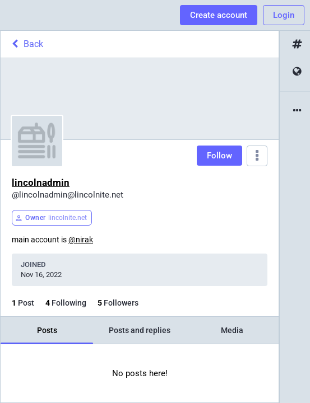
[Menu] (257, 156)
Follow (219, 156)
